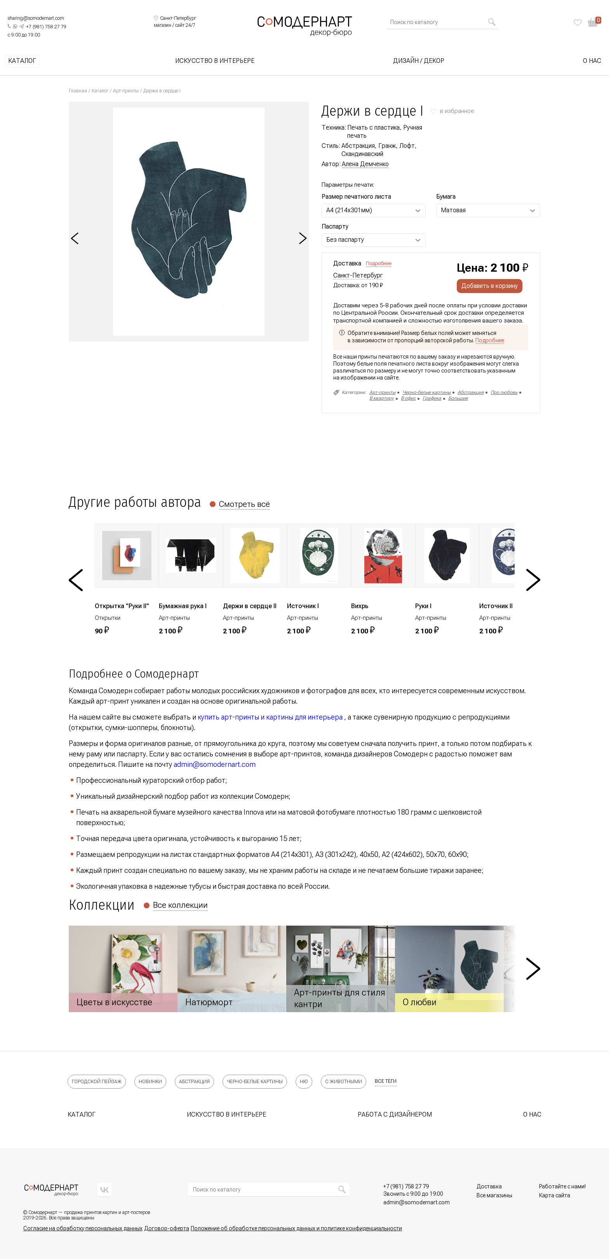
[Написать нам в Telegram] (21, 26)
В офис (408, 398)
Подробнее (379, 263)
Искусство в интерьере (214, 60)
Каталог (22, 60)
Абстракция (471, 392)
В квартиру (381, 398)
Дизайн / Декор (418, 60)
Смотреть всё (244, 504)
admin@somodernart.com (215, 764)
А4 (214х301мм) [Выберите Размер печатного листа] (349, 210)
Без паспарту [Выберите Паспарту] (345, 239)
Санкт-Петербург (358, 275)
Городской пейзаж (97, 1081)
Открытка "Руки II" (122, 606)
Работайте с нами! (562, 1186)
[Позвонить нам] (46, 27)
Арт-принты (126, 91)
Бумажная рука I (183, 606)
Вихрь (359, 606)
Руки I (423, 606)
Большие (458, 398)
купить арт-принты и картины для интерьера (270, 717)
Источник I (303, 606)
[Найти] (492, 22)
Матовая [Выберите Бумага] (453, 210)
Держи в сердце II (250, 606)
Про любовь (504, 392)
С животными (343, 1081)
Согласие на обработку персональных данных (83, 1228)
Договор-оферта (166, 1228)
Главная (78, 91)
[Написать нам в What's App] (15, 26)
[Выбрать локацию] (175, 18)
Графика (432, 398)
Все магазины (494, 1195)
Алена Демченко (365, 164)
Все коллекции (180, 905)
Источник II (496, 606)
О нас (592, 60)
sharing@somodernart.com (36, 18)
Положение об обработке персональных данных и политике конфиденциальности (296, 1228)
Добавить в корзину (489, 286)
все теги (386, 1081)
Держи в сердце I (162, 91)
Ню (304, 1081)
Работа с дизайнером (395, 1114)
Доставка (489, 1186)
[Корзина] (594, 22)
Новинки (150, 1081)
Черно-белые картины (426, 392)
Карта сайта (554, 1195)
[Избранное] (578, 22)
